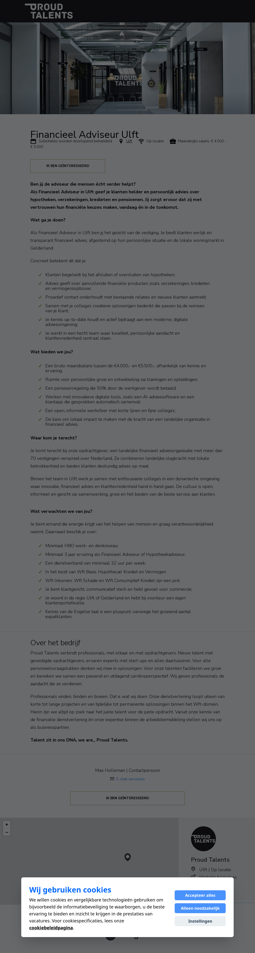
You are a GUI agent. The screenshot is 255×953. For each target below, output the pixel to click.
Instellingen (200, 921)
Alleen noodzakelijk (200, 908)
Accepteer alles (200, 895)
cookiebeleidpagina (51, 928)
